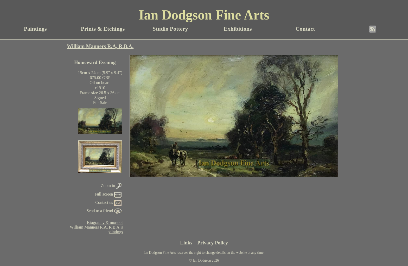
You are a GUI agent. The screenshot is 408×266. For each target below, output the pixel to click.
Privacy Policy (212, 242)
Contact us (108, 202)
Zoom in (111, 185)
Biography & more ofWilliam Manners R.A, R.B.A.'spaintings (96, 227)
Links (186, 242)
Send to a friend (104, 211)
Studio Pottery (170, 28)
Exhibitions (238, 28)
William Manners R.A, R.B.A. (100, 46)
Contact (305, 28)
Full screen (108, 194)
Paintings (35, 28)
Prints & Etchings (103, 28)
